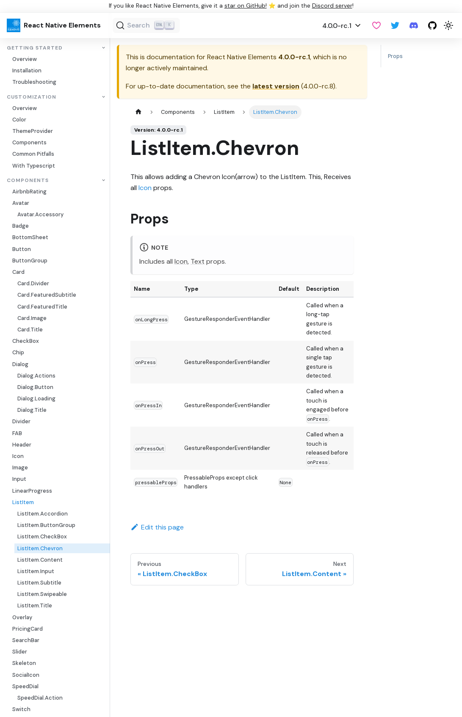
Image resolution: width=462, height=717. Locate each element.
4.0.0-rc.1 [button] (336, 25)
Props (395, 56)
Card (18, 272)
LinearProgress (32, 490)
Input (19, 479)
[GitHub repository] (432, 25)
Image (20, 467)
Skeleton (24, 663)
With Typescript (33, 165)
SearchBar (25, 640)
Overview (24, 59)
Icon (18, 456)
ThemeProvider (32, 131)
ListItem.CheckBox (42, 536)
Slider (19, 651)
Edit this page (157, 527)
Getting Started (35, 48)
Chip (18, 352)
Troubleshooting (34, 81)
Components (29, 142)
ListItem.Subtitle (39, 582)
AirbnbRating (29, 191)
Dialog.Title (32, 410)
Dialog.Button (35, 387)
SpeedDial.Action (40, 697)
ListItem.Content (40, 559)
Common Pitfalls (33, 153)
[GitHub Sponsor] (376, 25)
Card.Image (32, 318)
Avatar (20, 203)
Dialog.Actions (36, 375)
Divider (21, 421)
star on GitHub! (245, 5)
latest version (275, 86)
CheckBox (25, 341)
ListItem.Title (34, 605)
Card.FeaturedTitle (42, 306)
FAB (17, 433)
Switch (21, 709)
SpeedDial (25, 686)
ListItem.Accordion (42, 513)
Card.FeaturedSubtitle (46, 294)
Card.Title (30, 329)
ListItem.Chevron (40, 548)
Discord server (332, 5)
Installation (26, 70)
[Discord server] (413, 25)
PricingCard (27, 628)
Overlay (22, 617)
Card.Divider (33, 283)
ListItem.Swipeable (42, 594)
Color (19, 119)
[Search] (146, 25)
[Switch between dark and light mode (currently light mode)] (448, 25)
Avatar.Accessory (40, 214)
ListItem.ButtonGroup (46, 525)
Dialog (20, 364)
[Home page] (138, 112)
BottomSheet (30, 237)
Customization (31, 97)
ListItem (23, 502)
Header (21, 444)
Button (21, 249)
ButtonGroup (29, 260)
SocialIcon (25, 674)
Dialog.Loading (36, 398)
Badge (20, 225)
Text (198, 261)
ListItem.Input (35, 571)
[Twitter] (395, 25)
